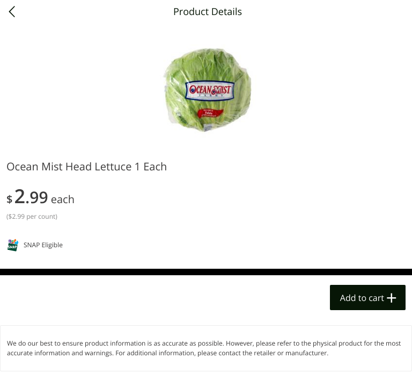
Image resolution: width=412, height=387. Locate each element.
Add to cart (362, 298)
